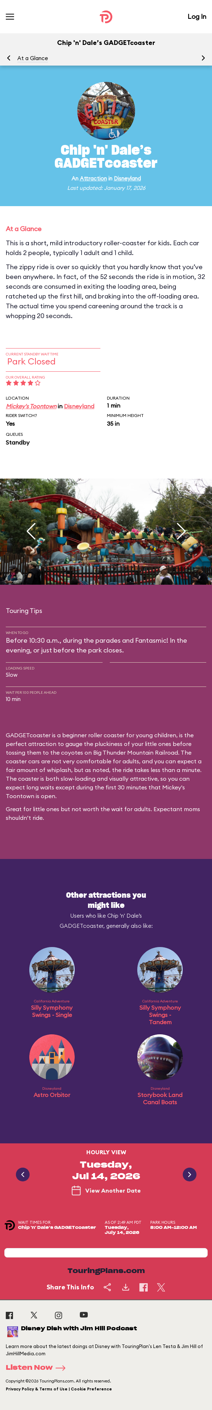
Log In (196, 16)
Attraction (93, 178)
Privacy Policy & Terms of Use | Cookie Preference (59, 1389)
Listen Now (38, 1368)
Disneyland (127, 178)
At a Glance (32, 58)
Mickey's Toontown (31, 406)
